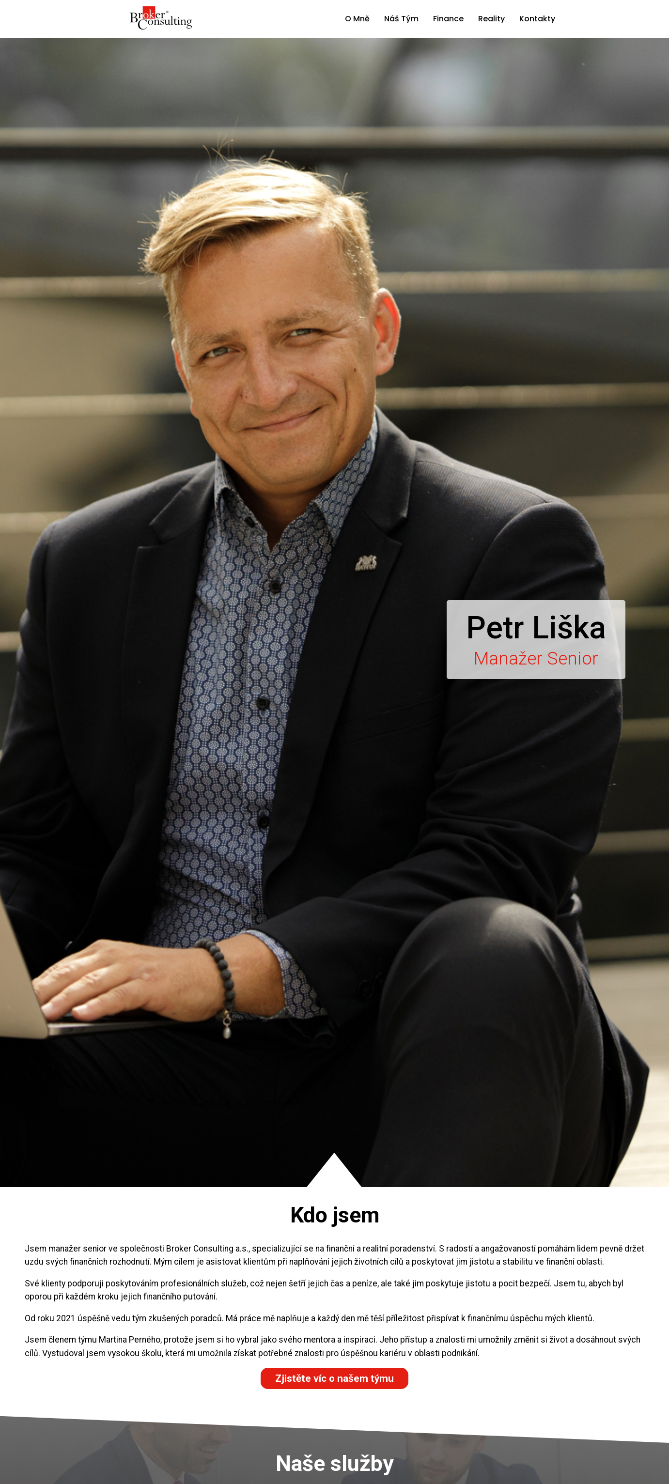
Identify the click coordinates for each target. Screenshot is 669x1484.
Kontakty (537, 18)
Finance (448, 18)
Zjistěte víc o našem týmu (334, 1378)
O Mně (357, 18)
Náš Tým (401, 18)
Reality (491, 18)
